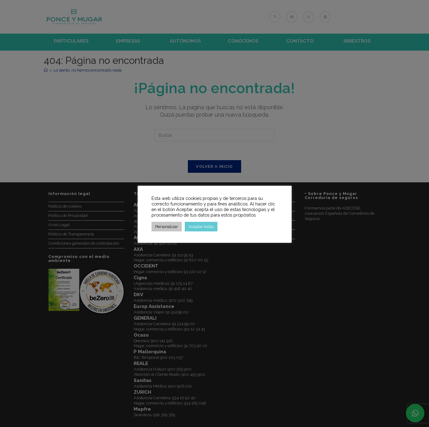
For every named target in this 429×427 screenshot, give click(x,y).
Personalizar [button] (166, 226)
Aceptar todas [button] (201, 226)
